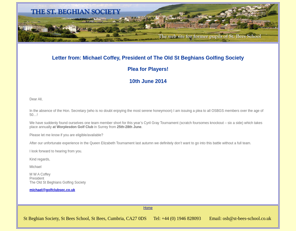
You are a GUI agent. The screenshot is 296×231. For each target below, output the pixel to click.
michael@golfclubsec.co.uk (52, 190)
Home (148, 208)
